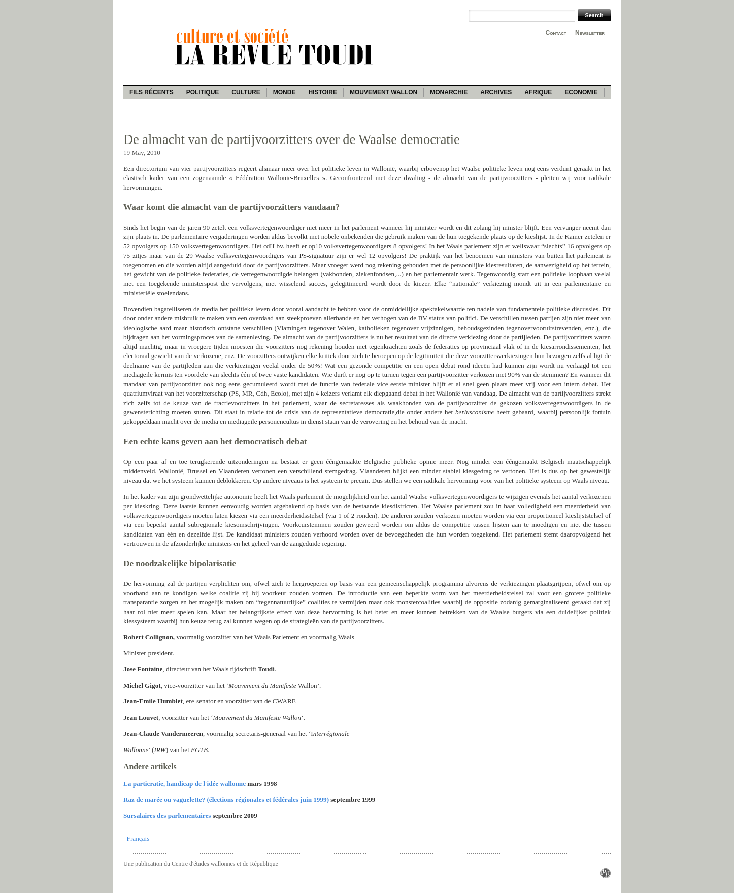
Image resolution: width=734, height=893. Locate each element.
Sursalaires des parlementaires (167, 815)
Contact (556, 33)
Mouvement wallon (383, 92)
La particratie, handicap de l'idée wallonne (184, 784)
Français (138, 838)
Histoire (322, 92)
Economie (580, 92)
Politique (202, 92)
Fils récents (151, 92)
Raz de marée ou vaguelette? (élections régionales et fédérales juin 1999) (226, 799)
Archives (496, 92)
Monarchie (449, 92)
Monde (284, 92)
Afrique (538, 92)
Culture (245, 92)
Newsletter (590, 33)
